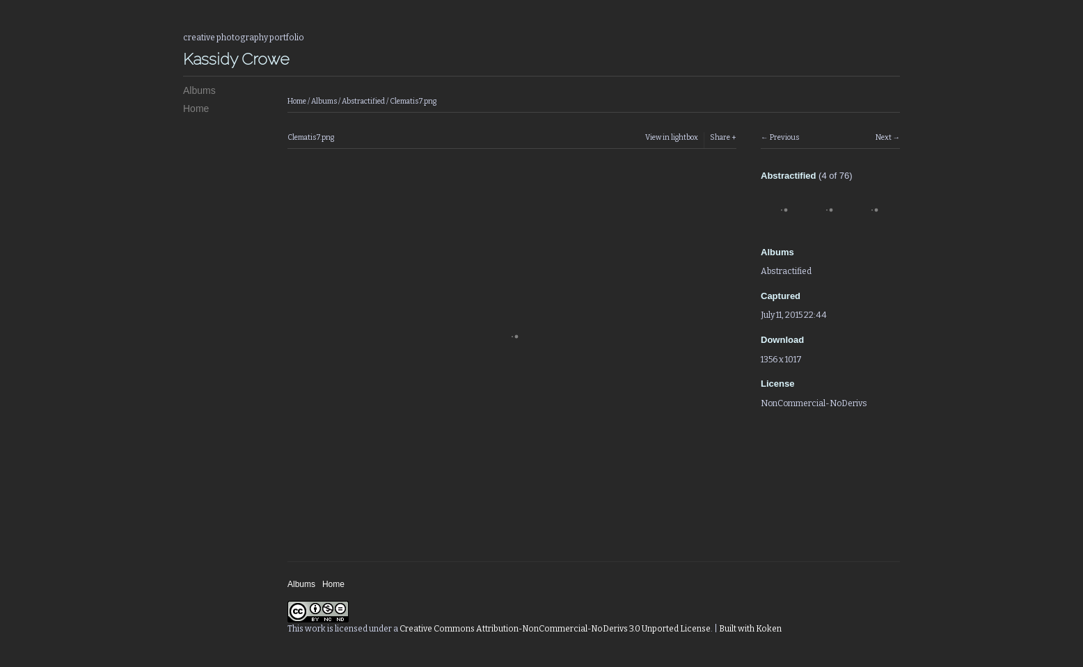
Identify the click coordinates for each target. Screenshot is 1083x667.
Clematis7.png (413, 101)
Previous (784, 137)
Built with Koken (750, 629)
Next (884, 137)
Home (196, 108)
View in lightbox (671, 137)
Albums (199, 90)
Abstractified (363, 101)
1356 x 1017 (781, 359)
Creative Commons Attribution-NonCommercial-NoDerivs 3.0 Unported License (555, 629)
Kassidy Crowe (236, 58)
